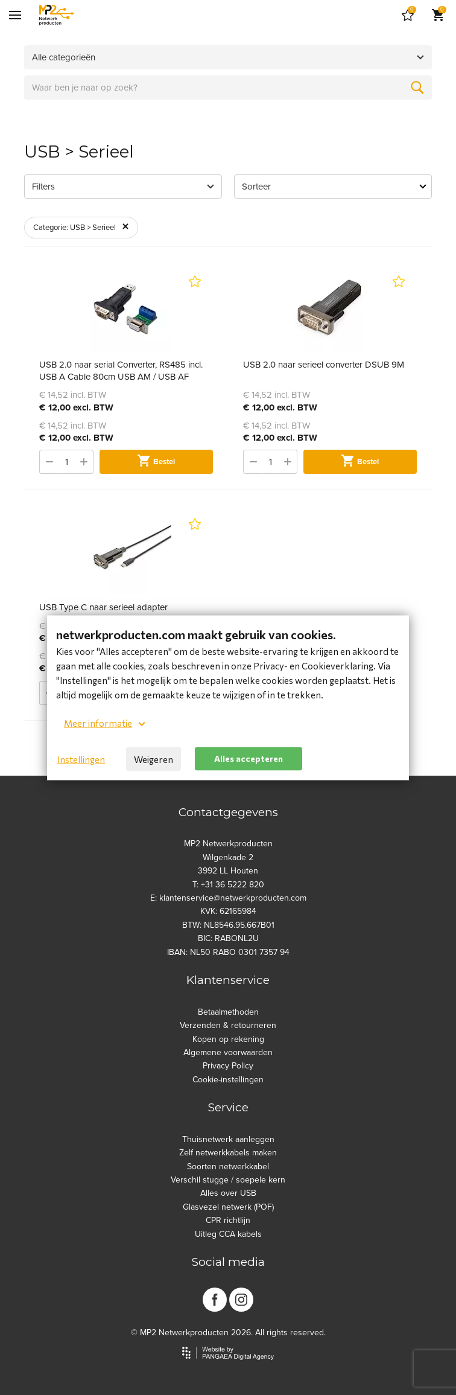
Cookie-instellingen (228, 1079)
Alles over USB (228, 1193)
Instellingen (81, 758)
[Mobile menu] (15, 15)
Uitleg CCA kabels (228, 1234)
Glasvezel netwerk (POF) (228, 1207)
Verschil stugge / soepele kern (228, 1180)
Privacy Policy (228, 1066)
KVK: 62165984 (228, 911)
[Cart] (408, 15)
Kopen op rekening (228, 1039)
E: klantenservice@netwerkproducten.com (228, 898)
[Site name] (56, 15)
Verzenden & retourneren (228, 1025)
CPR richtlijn (228, 1220)
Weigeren (153, 758)
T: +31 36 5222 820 (228, 884)
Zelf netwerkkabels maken (228, 1153)
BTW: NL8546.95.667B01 (228, 925)
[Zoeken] (417, 87)
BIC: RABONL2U (228, 938)
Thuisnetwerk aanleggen (228, 1139)
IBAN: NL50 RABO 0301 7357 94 (228, 952)
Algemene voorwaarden (228, 1052)
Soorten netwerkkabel (228, 1166)
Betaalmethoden (228, 1012)
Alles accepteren (248, 758)
